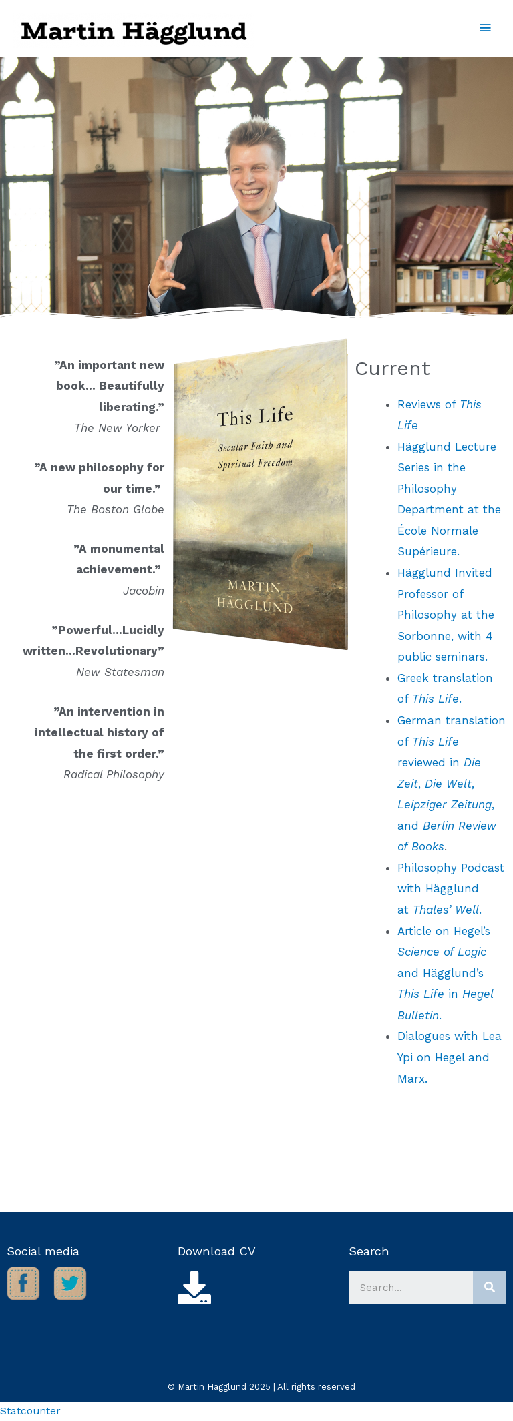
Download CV (217, 1251)
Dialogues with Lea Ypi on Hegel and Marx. (449, 1057)
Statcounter (30, 1411)
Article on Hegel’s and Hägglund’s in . (445, 973)
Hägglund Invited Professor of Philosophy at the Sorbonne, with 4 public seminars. (445, 614)
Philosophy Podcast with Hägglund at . (450, 888)
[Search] (489, 1287)
